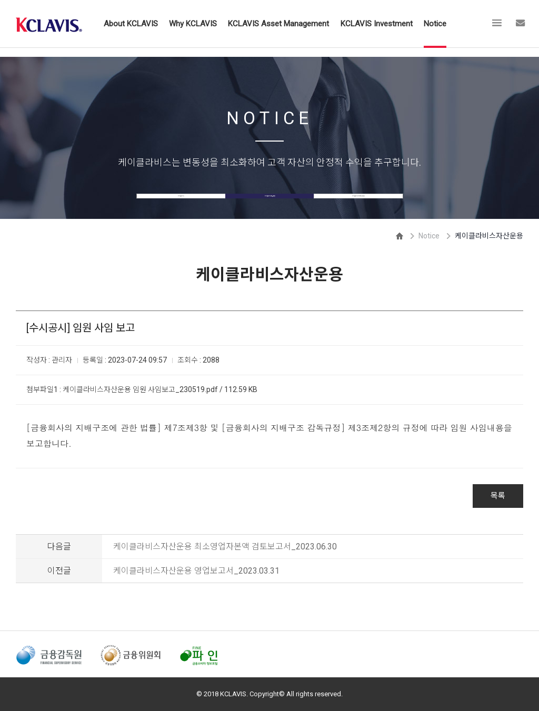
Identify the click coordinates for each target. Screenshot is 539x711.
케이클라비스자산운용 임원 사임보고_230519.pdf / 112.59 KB (160, 389)
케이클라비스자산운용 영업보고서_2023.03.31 (196, 571)
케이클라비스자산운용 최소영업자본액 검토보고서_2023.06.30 (225, 547)
